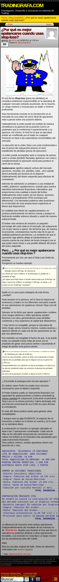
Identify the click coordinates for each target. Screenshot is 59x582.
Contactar (30, 573)
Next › (49, 24)
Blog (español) (24, 42)
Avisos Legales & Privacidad (18, 576)
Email (38, 579)
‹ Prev (10, 24)
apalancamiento (15, 554)
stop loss (27, 554)
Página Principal (11, 573)
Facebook (32, 579)
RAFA (14, 40)
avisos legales (25, 549)
